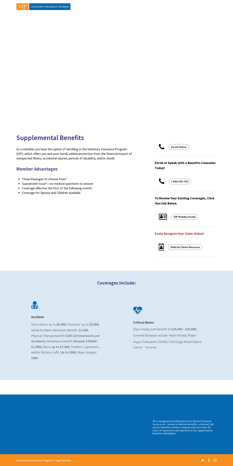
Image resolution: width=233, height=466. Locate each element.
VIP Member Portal (185, 217)
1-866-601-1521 (180, 181)
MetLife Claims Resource (185, 247)
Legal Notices (63, 460)
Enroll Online (178, 147)
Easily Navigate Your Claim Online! (180, 233)
